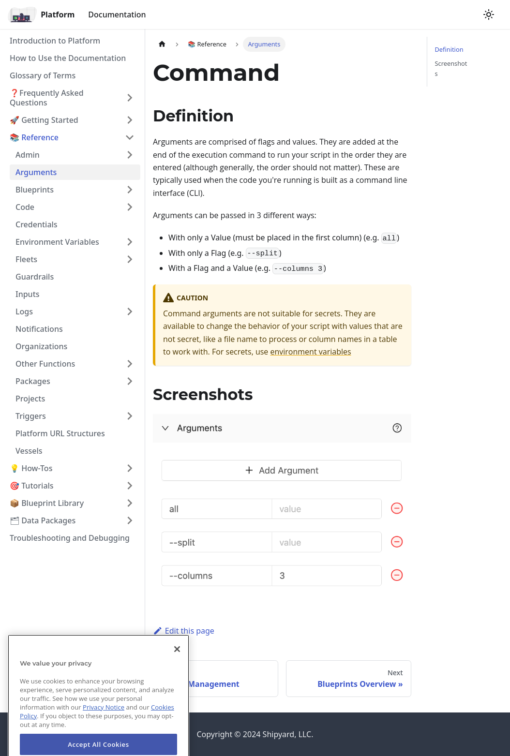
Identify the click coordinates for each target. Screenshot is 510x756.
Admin (27, 154)
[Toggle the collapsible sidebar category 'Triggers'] (129, 416)
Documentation (117, 14)
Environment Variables (57, 242)
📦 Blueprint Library (47, 503)
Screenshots (451, 68)
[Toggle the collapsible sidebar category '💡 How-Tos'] (129, 468)
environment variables (310, 351)
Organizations (41, 346)
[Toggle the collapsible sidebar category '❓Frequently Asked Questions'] (129, 97)
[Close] (177, 662)
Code (24, 207)
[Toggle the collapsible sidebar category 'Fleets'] (129, 259)
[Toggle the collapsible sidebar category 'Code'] (129, 207)
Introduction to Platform (55, 40)
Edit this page (183, 630)
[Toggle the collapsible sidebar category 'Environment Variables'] (129, 242)
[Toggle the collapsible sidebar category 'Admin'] (129, 155)
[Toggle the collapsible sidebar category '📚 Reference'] (129, 137)
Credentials (36, 224)
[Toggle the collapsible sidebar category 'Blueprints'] (129, 189)
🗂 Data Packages (42, 520)
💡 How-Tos (31, 468)
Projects (30, 398)
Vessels (29, 450)
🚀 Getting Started (44, 120)
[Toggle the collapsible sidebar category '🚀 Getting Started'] (129, 120)
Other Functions (45, 363)
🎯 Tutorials (32, 485)
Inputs (27, 294)
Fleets (26, 259)
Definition (449, 49)
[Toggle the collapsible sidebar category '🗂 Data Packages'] (129, 520)
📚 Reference (34, 137)
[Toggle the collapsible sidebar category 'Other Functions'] (129, 363)
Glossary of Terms (42, 75)
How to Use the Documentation (68, 58)
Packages (32, 381)
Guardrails (34, 276)
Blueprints (34, 189)
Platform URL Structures (60, 433)
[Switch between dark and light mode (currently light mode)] (488, 14)
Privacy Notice (103, 720)
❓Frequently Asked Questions (47, 98)
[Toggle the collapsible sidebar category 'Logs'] (129, 311)
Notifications (39, 329)
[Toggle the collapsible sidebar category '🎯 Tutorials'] (129, 485)
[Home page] (162, 44)
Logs (24, 311)
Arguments (36, 172)
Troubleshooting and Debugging (70, 538)
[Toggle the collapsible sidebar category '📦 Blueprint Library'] (129, 503)
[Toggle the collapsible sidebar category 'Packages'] (129, 381)
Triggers (30, 416)
